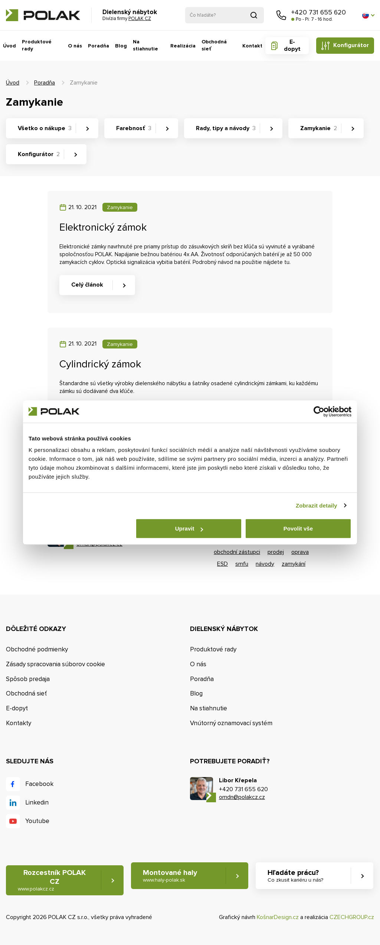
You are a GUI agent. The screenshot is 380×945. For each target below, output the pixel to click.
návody (265, 564)
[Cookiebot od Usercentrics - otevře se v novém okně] (318, 411)
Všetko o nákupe (45, 128)
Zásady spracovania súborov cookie (55, 664)
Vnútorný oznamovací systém (231, 723)
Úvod (9, 46)
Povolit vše (298, 528)
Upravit (189, 528)
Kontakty (18, 723)
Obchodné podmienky (37, 649)
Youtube (37, 821)
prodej (276, 552)
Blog (120, 46)
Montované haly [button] (170, 875)
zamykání (293, 564)
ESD (222, 564)
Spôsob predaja (28, 679)
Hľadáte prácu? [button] (295, 875)
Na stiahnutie (144, 45)
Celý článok (87, 284)
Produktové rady (36, 45)
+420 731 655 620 (318, 12)
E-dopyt (292, 45)
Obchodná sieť (214, 45)
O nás (75, 46)
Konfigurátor (351, 45)
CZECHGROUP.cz (352, 917)
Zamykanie (318, 128)
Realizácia (182, 46)
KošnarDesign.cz (278, 917)
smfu (241, 564)
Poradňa (98, 46)
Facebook (39, 784)
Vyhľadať (254, 15)
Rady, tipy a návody (226, 128)
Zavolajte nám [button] (281, 15)
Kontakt (252, 46)
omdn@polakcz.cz (242, 797)
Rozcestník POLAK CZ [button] (52, 880)
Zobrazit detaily (316, 505)
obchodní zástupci (237, 552)
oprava (300, 552)
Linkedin (37, 802)
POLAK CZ (43, 15)
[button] (368, 15)
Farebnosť (133, 128)
